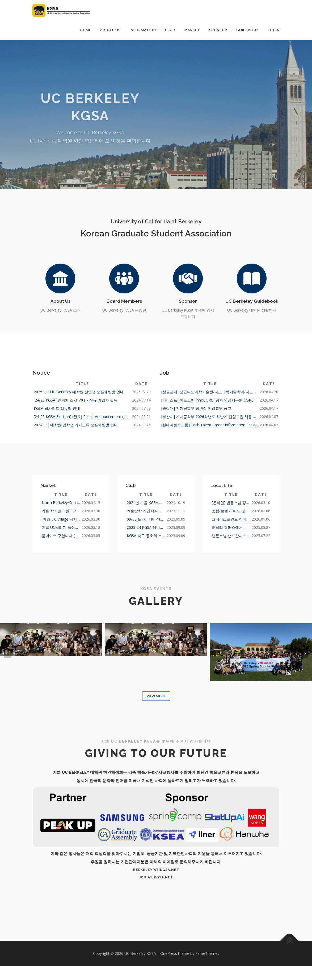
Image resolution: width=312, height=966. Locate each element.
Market (192, 30)
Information (143, 30)
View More (156, 696)
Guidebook (247, 30)
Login (274, 30)
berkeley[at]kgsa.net (156, 870)
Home (85, 30)
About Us (110, 30)
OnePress (168, 953)
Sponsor (218, 30)
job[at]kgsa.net (156, 877)
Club (170, 30)
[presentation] (7, 653)
